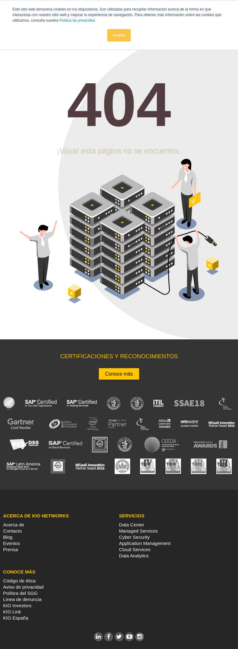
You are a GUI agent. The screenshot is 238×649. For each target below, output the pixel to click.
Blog (7, 537)
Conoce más (119, 374)
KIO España (15, 618)
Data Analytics (134, 555)
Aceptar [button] (118, 35)
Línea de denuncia (22, 599)
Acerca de (13, 524)
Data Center (131, 524)
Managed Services (138, 531)
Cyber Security (134, 537)
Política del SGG (20, 593)
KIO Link (12, 611)
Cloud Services (135, 549)
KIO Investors (17, 605)
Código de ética (19, 580)
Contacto (12, 531)
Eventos (11, 543)
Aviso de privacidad (23, 587)
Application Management (144, 543)
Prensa (10, 549)
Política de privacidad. (77, 20)
